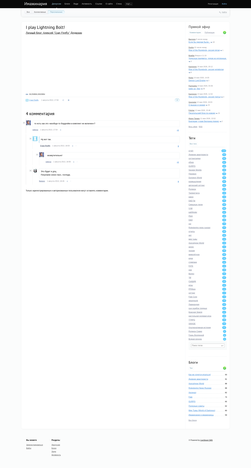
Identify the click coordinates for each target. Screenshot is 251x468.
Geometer (192, 102)
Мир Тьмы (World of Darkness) (202, 410)
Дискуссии (56, 4)
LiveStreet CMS (206, 440)
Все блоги (193, 420)
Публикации (210, 32)
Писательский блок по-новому (202, 113)
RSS (200, 127)
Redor (191, 78)
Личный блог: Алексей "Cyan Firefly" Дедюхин (54, 33)
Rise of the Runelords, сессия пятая (204, 50)
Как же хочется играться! (200, 375)
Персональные (56, 12)
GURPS (192, 401)
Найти (224, 12)
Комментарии (195, 32)
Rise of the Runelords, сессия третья (205, 97)
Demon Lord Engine (197, 80)
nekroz (35, 130)
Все (28, 12)
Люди (75, 4)
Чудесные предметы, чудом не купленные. (208, 58)
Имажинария (35, 3)
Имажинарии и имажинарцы (201, 415)
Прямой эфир (199, 26)
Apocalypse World (196, 384)
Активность (87, 4)
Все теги (193, 144)
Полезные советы (196, 406)
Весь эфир (193, 127)
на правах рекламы (37, 94)
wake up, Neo (194, 89)
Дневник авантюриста (198, 379)
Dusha (191, 47)
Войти (224, 4)
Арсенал (192, 392)
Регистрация (213, 4)
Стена (119, 4)
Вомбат (192, 56)
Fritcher (191, 110)
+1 (178, 130)
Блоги (67, 4)
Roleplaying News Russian (200, 388)
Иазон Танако (194, 118)
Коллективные (40, 12)
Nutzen (42, 181)
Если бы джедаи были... (199, 42)
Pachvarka (193, 86)
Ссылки (98, 4)
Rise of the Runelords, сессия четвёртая (206, 69)
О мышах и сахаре (197, 105)
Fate (190, 397)
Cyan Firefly (34, 100)
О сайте (109, 4)
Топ (191, 368)
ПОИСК (128, 4)
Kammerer (193, 67)
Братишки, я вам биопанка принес (204, 121)
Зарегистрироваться (34, 445)
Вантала (192, 39)
